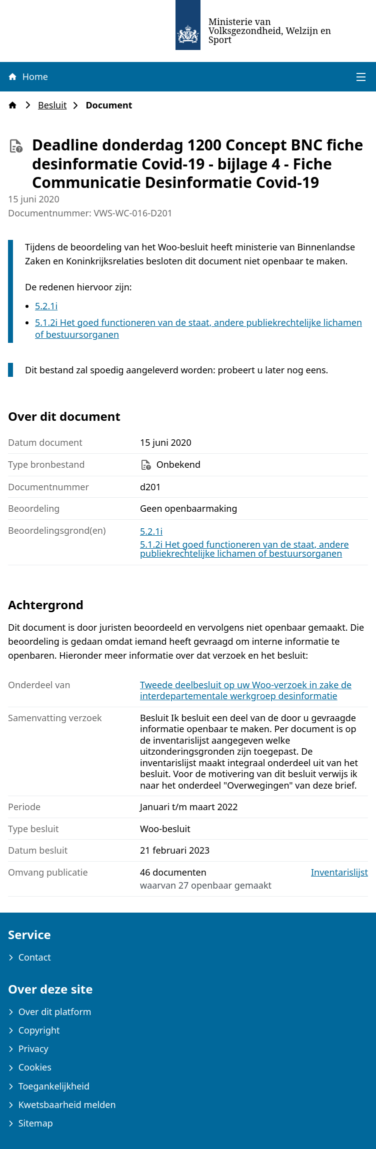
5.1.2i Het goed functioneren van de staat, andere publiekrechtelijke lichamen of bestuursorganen (244, 548)
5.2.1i (46, 306)
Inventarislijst (339, 872)
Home (27, 76)
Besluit (55, 105)
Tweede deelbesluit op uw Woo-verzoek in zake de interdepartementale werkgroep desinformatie (246, 690)
